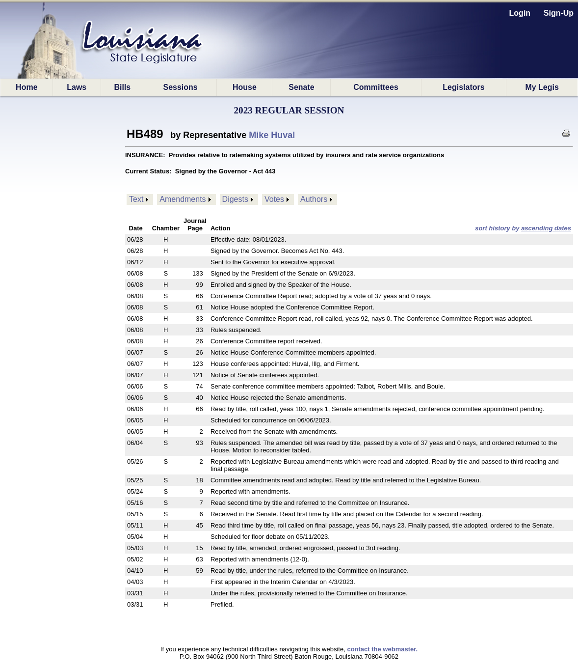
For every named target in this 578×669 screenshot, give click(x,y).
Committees (375, 87)
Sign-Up (559, 13)
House (245, 87)
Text (136, 199)
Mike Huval (272, 135)
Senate (301, 87)
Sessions (180, 87)
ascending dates (546, 228)
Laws (76, 87)
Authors (313, 199)
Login (520, 13)
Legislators (463, 87)
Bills (122, 87)
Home (26, 87)
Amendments (182, 199)
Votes (274, 199)
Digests (235, 199)
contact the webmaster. (382, 649)
